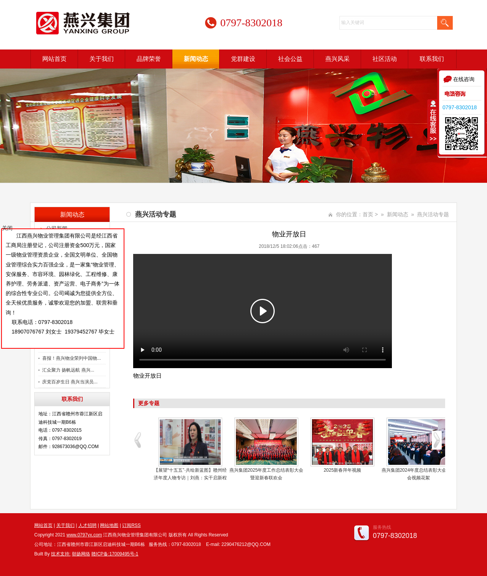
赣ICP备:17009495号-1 (114, 554)
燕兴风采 (337, 59)
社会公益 (290, 59)
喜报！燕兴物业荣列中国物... (71, 358)
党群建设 (243, 59)
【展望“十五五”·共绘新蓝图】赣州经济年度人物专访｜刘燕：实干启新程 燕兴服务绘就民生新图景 (190, 478)
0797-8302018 (459, 107)
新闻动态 (196, 59)
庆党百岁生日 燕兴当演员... (69, 382)
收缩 (432, 121)
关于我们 (101, 59)
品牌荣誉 (149, 59)
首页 (368, 214)
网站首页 (54, 59)
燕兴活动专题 (433, 214)
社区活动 (384, 59)
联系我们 (432, 59)
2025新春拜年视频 (342, 470)
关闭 (7, 228)
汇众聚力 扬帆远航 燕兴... (68, 370)
